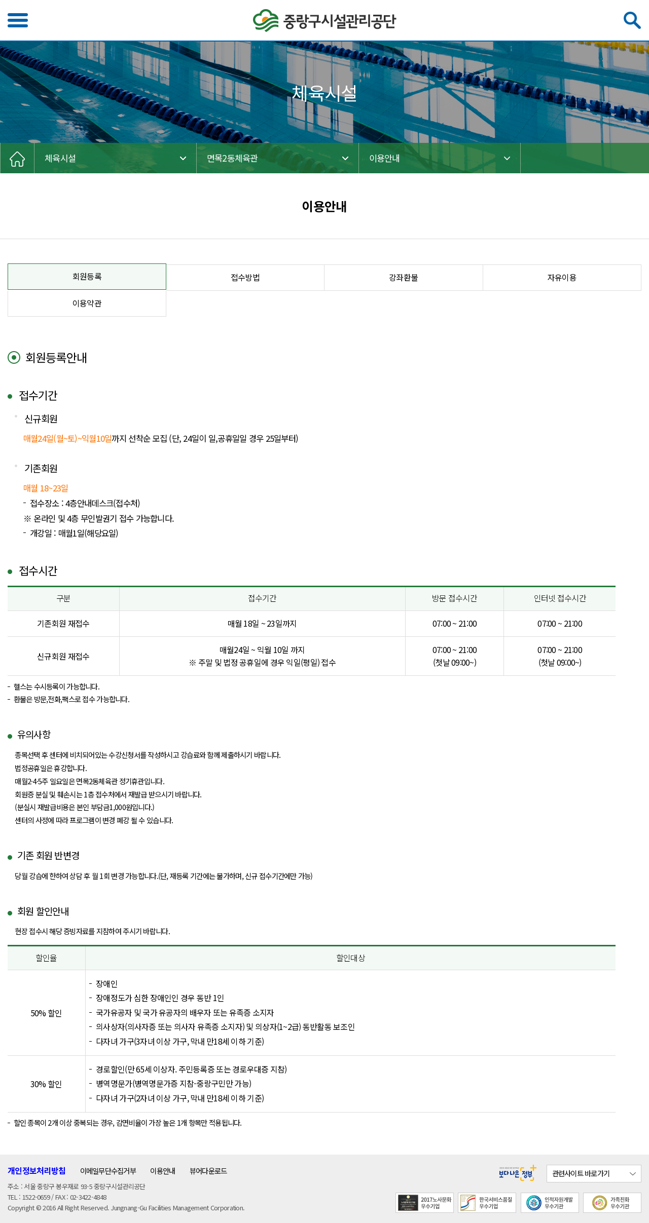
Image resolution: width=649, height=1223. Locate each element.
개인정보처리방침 (36, 1170)
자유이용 (562, 277)
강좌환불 (403, 277)
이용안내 (384, 157)
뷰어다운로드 (208, 1170)
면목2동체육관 (232, 157)
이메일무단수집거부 (108, 1170)
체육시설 (60, 157)
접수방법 (245, 277)
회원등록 (87, 276)
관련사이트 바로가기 (581, 1173)
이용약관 (87, 303)
